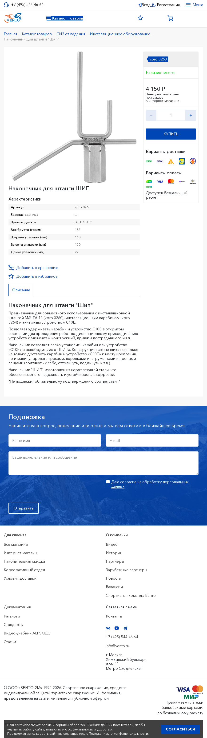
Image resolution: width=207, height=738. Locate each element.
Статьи (10, 641)
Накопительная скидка (24, 561)
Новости (113, 578)
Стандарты (13, 624)
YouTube (117, 628)
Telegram (125, 628)
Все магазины (16, 544)
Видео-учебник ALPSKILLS (27, 633)
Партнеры (115, 561)
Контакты (114, 616)
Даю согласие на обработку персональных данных (150, 484)
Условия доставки (20, 578)
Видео (112, 544)
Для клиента (15, 535)
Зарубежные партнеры (126, 569)
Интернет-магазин (20, 552)
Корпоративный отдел (24, 569)
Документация (17, 607)
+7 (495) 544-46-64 (27, 4)
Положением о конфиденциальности (118, 733)
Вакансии (114, 586)
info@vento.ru (117, 645)
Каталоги (12, 616)
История (114, 552)
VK (108, 628)
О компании (117, 535)
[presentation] (44, 489)
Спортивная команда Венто (131, 595)
